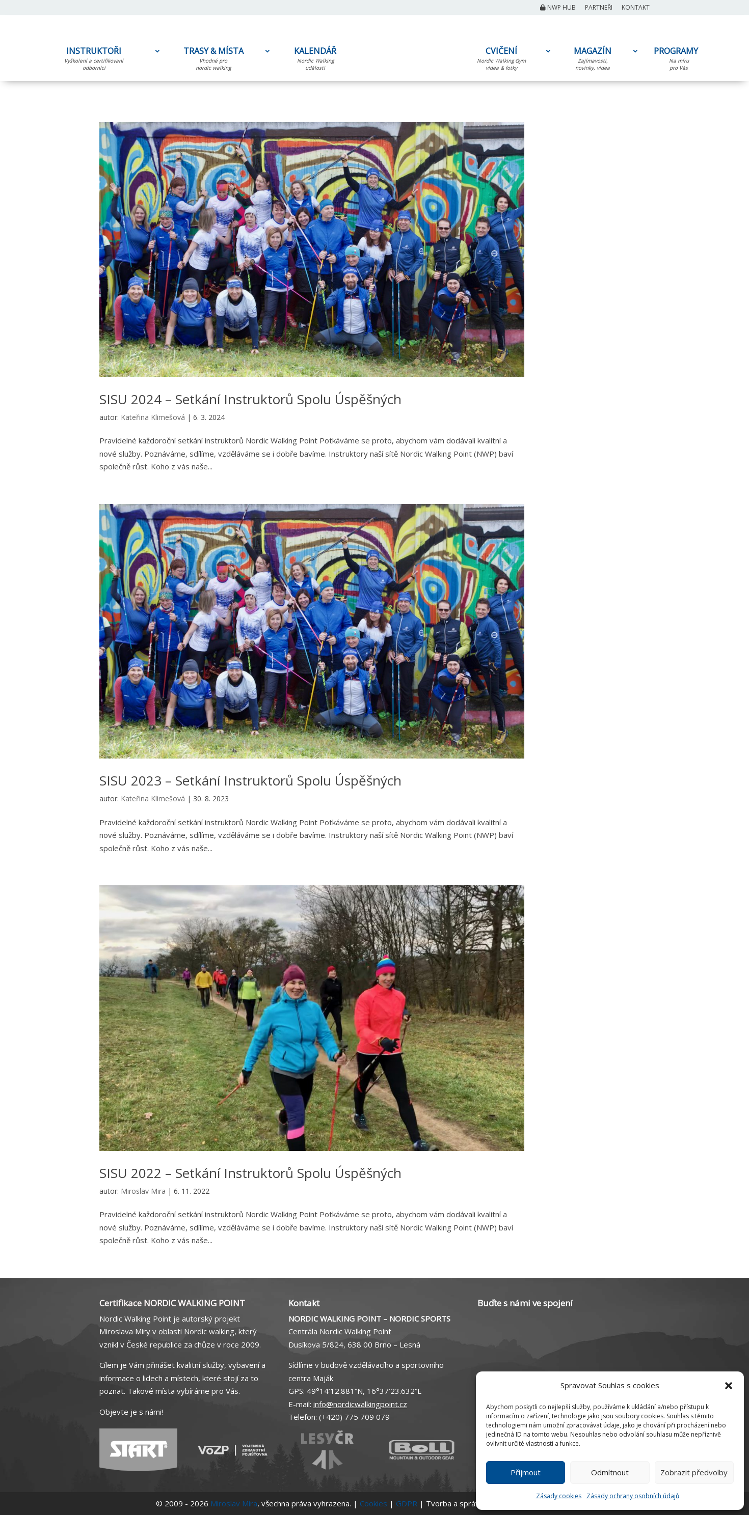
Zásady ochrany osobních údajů (632, 1496)
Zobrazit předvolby (694, 1472)
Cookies (373, 1503)
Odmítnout (610, 1472)
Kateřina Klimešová (153, 417)
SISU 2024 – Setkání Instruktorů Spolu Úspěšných (250, 399)
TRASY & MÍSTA (213, 60)
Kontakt (636, 8)
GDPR (406, 1503)
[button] (729, 1386)
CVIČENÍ (501, 60)
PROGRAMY (679, 60)
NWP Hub (558, 8)
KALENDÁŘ (315, 60)
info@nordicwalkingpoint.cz (360, 1404)
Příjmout (526, 1472)
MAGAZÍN (592, 60)
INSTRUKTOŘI (94, 60)
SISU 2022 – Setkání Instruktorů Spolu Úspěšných (250, 1173)
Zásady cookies (558, 1496)
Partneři (598, 8)
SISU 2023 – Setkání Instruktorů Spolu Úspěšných (250, 780)
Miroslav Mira (143, 1191)
